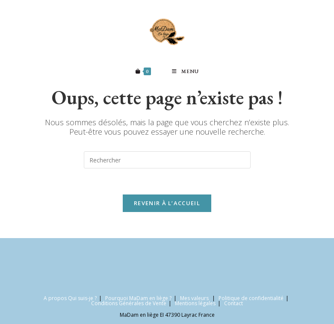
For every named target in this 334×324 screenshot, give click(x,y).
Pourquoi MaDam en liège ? (138, 298)
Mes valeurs (194, 298)
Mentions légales (195, 303)
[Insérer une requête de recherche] (167, 159)
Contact (233, 303)
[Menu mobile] (185, 71)
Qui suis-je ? (82, 298)
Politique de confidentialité (251, 298)
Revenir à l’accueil (167, 203)
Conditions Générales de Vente (128, 303)
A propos (55, 298)
